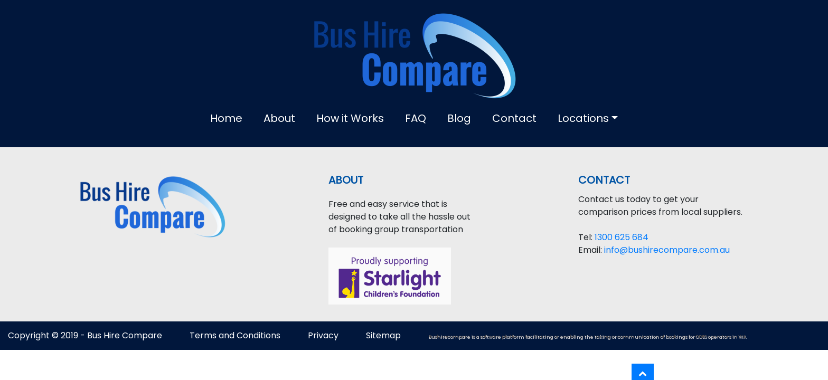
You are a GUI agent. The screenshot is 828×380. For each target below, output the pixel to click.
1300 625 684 (621, 237)
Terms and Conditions (235, 335)
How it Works (350, 118)
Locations (583, 118)
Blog (459, 118)
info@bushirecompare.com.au (667, 250)
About (279, 118)
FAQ (415, 118)
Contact (514, 118)
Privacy (323, 335)
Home (226, 118)
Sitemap (384, 335)
